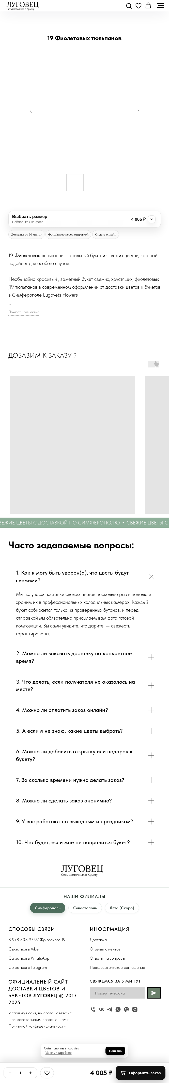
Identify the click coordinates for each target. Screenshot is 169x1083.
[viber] (126, 1009)
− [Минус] (10, 1072)
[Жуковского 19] (93, 1009)
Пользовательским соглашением (37, 1019)
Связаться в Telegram (27, 967)
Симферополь (47, 907)
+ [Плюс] (30, 1072)
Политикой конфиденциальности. (37, 1026)
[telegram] (109, 1009)
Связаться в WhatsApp (28, 958)
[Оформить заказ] (140, 1073)
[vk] (101, 1009)
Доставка (98, 939)
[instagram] (135, 1009)
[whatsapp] (118, 1009)
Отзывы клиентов (105, 949)
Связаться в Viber (24, 949)
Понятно (115, 1051)
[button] (129, 6)
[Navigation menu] (160, 5)
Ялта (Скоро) (122, 907)
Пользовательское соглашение (117, 967)
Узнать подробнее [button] (58, 1053)
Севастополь (85, 907)
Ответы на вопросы (107, 958)
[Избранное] (47, 1072)
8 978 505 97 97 (23, 939)
